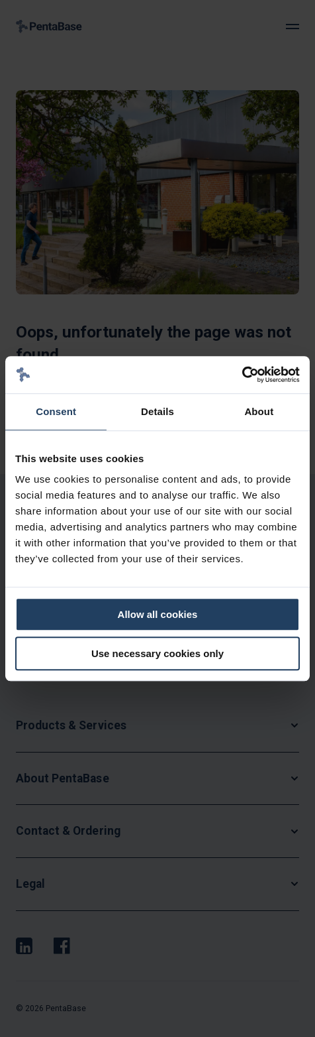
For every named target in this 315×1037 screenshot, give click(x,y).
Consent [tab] (56, 411)
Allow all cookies (158, 614)
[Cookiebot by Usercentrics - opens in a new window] (242, 374)
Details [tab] (157, 411)
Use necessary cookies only (157, 653)
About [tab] (258, 411)
